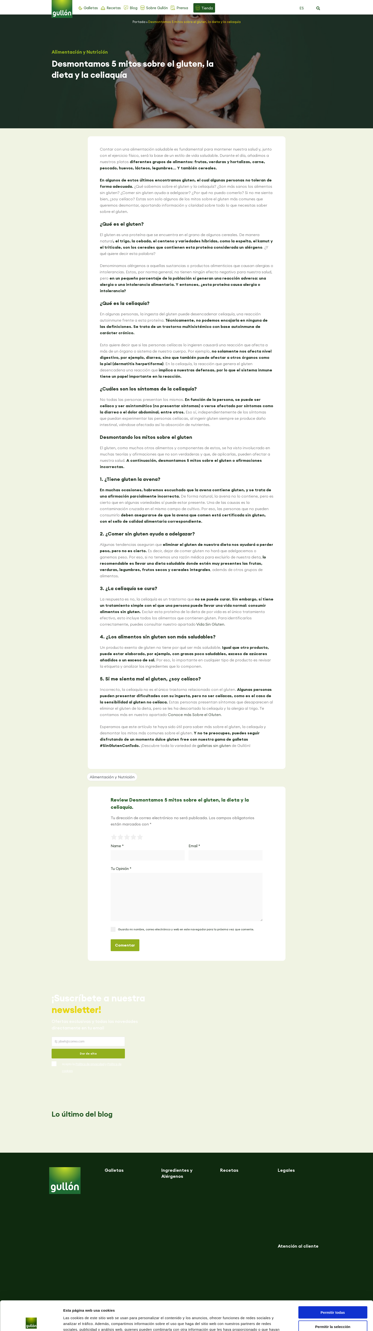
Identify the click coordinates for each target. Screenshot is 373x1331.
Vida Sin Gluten (210, 624)
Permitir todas (333, 1283)
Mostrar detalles (261, 1321)
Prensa (182, 8)
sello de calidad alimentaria (140, 521)
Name (117, 846)
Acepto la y (92, 1067)
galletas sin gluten (214, 745)
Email (194, 846)
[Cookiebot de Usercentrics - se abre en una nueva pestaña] (31, 1321)
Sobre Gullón (157, 8)
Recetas (114, 8)
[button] (318, 8)
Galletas (91, 8)
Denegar (333, 1311)
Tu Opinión (121, 868)
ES (301, 8)
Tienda (207, 8)
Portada (139, 22)
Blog (133, 8)
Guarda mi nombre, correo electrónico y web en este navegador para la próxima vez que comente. (186, 929)
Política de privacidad (89, 1064)
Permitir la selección (332, 1297)
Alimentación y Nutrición (80, 52)
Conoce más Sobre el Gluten (194, 714)
